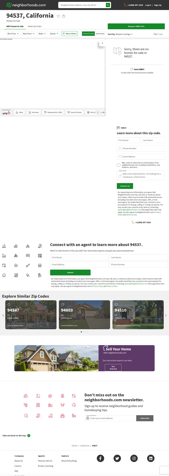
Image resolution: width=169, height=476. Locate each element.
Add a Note (122, 171)
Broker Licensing (45, 466)
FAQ (16, 471)
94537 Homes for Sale (15, 26)
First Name (123, 140)
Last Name (148, 140)
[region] (53, 77)
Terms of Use (131, 215)
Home (74, 445)
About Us (19, 460)
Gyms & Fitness (74, 112)
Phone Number (129, 148)
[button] (102, 43)
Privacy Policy (97, 286)
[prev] (3, 315)
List (161, 34)
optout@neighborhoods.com (129, 210)
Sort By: (111, 34)
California (84, 445)
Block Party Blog (69, 460)
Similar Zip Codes (34, 26)
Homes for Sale (88, 34)
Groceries (33, 112)
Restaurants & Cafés (53, 112)
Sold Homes (100, 34)
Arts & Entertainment (96, 112)
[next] (166, 315)
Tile (155, 34)
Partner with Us (45, 460)
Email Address (129, 156)
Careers (18, 466)
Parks (19, 112)
